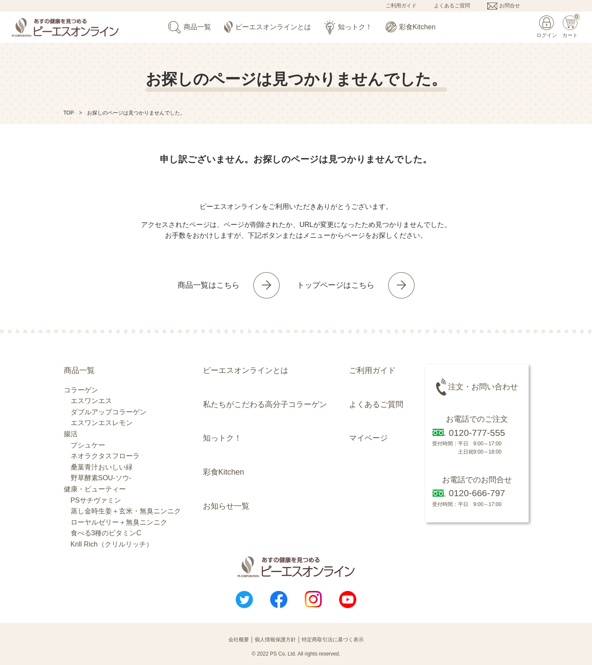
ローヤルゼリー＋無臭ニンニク (119, 522)
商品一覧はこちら (209, 285)
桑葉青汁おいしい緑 (102, 467)
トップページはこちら (335, 285)
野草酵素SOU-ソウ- (101, 478)
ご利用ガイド (401, 6)
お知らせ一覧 (226, 506)
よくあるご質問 (452, 6)
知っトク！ (348, 27)
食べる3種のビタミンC (106, 533)
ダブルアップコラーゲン (108, 412)
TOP (68, 113)
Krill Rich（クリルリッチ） (112, 544)
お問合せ (509, 6)
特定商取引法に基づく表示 (333, 640)
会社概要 (238, 640)
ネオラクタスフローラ (105, 456)
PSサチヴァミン (96, 500)
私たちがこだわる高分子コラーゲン (265, 404)
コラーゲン (81, 390)
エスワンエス (91, 400)
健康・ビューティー (95, 489)
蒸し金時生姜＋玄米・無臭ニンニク (126, 511)
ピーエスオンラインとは (267, 27)
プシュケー (88, 445)
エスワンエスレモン (102, 422)
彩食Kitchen (411, 27)
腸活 (71, 434)
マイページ (368, 438)
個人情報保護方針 (275, 640)
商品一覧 (189, 27)
